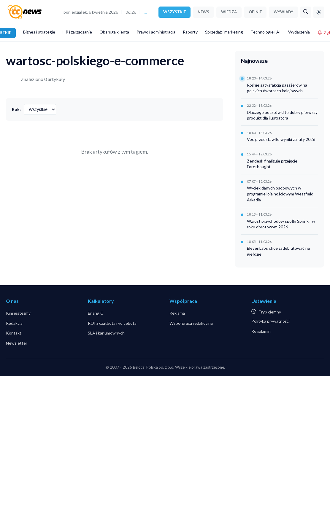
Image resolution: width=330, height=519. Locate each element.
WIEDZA (229, 11)
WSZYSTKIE (174, 11)
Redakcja (14, 323)
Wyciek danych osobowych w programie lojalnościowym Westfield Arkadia (280, 193)
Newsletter (16, 343)
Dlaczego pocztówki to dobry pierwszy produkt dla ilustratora (282, 115)
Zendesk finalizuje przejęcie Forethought (272, 163)
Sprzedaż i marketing (224, 31)
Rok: (16, 109)
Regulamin (261, 331)
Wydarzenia (299, 31)
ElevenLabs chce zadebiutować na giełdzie (278, 251)
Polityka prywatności (270, 321)
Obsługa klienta (114, 31)
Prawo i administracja (156, 31)
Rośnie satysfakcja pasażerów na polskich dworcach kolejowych (277, 87)
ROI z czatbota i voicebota (112, 323)
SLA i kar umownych (106, 332)
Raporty (190, 31)
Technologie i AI (265, 31)
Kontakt (13, 332)
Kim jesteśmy (18, 313)
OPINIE (255, 11)
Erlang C (95, 313)
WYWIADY (283, 11)
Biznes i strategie (39, 31)
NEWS (203, 11)
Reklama (177, 313)
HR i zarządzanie (77, 31)
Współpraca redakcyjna (191, 323)
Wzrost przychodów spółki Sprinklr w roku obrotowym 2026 (281, 224)
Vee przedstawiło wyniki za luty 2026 (281, 139)
